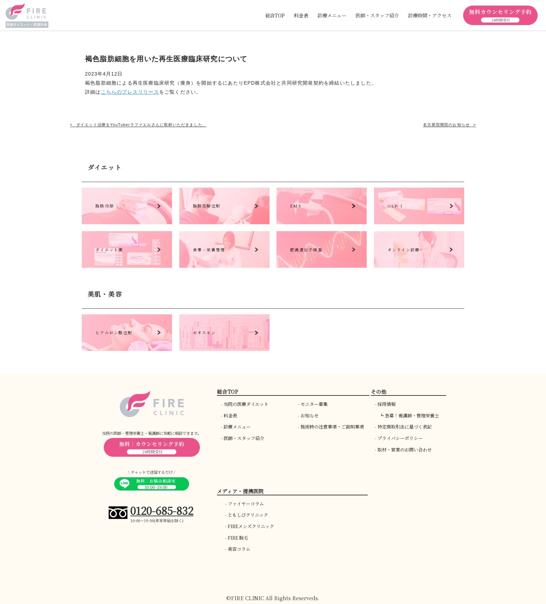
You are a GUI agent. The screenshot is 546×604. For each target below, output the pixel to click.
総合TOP (275, 15)
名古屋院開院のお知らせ (446, 125)
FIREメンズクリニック (251, 526)
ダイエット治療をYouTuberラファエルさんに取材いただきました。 (141, 125)
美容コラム (239, 549)
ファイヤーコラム (246, 503)
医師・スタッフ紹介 (244, 438)
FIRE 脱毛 (238, 537)
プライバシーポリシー (400, 438)
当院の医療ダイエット (246, 404)
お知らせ (310, 415)
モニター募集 (314, 404)
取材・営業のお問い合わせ (404, 449)
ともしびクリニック (248, 514)
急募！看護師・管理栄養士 (412, 415)
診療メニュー (237, 426)
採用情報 (386, 404)
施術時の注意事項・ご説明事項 (332, 426)
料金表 (301, 15)
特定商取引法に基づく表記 (404, 426)
